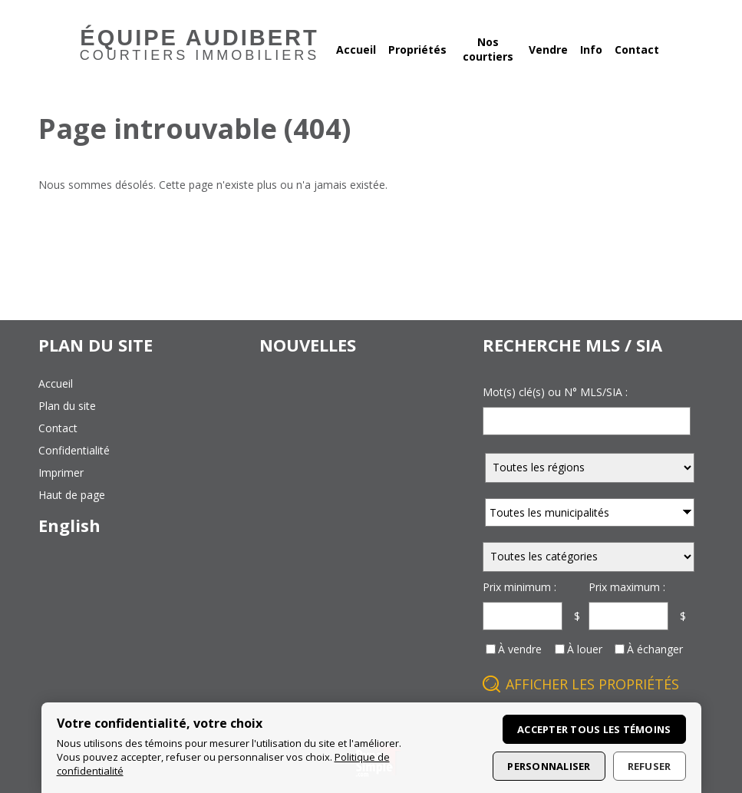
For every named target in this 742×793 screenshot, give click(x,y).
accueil (55, 383)
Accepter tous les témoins (594, 729)
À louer (584, 649)
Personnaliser (548, 766)
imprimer (61, 472)
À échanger (655, 649)
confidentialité (74, 450)
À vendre (520, 649)
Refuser (649, 766)
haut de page (71, 494)
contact (57, 428)
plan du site (67, 405)
